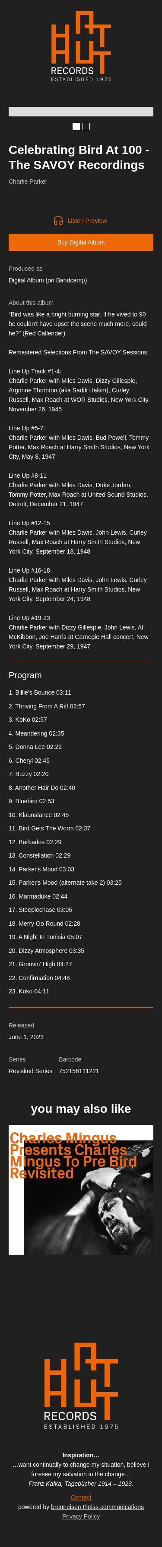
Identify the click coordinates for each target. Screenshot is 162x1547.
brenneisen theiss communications (97, 1506)
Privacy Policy (81, 1516)
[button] (76, 126)
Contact (80, 1497)
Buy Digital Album (81, 242)
